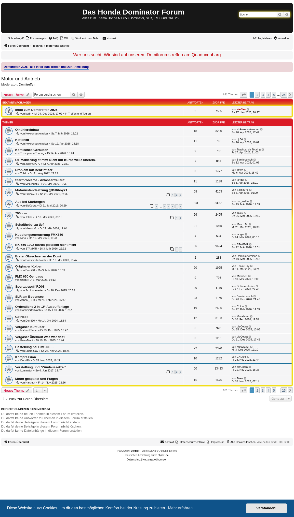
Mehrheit (242, 276)
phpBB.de (163, 455)
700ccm (21, 213)
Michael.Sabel (28, 330)
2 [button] (257, 94)
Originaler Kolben (28, 266)
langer (240, 179)
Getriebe (21, 317)
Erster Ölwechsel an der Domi (38, 256)
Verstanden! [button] (266, 508)
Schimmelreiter (34, 290)
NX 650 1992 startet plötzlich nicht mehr (45, 245)
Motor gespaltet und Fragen (36, 379)
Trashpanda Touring (32, 153)
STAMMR (31, 248)
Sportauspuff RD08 (29, 286)
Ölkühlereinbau (27, 130)
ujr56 (240, 139)
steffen (241, 109)
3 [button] (263, 94)
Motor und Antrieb (20, 78)
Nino (23, 237)
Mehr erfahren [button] (180, 508)
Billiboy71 (31, 193)
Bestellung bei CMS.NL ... (34, 347)
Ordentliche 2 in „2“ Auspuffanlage (42, 307)
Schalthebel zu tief (29, 224)
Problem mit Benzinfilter (34, 170)
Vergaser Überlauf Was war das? (40, 337)
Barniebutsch (245, 159)
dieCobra (31, 205)
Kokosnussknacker (37, 133)
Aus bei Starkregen (30, 202)
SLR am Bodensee (29, 296)
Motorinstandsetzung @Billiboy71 (41, 190)
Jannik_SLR (27, 299)
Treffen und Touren (79, 113)
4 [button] (268, 94)
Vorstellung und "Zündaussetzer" (41, 367)
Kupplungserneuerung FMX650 (39, 234)
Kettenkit (22, 140)
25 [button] (284, 94)
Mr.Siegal (31, 183)
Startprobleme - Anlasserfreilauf (39, 180)
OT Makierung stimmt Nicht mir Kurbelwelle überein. (55, 160)
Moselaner (243, 316)
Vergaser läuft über (29, 327)
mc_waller (243, 201)
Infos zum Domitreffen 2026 (36, 110)
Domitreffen (27, 84)
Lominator (26, 370)
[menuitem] (36, 38)
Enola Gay (243, 266)
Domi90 (30, 270)
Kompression (25, 357)
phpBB (134, 450)
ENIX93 (241, 356)
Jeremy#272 (33, 163)
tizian (23, 279)
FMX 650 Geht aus (29, 276)
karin (28, 113)
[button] (243, 95)
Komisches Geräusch (31, 150)
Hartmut (30, 382)
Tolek (23, 173)
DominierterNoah (36, 260)
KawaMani (26, 340)
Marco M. (31, 228)
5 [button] (274, 94)
